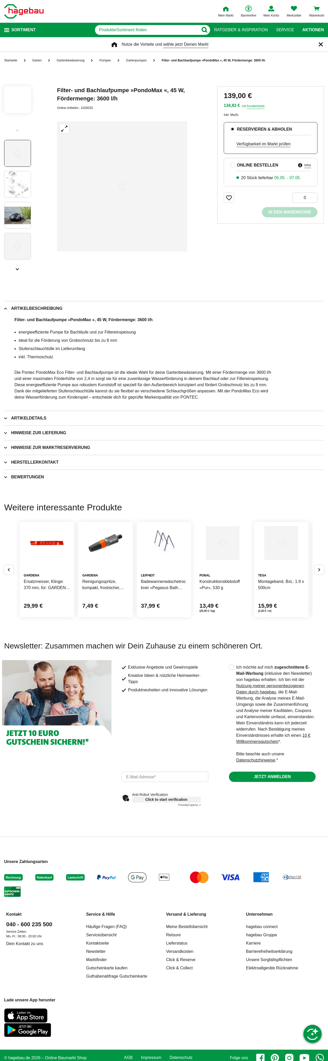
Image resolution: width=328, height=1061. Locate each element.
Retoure (173, 974)
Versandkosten (180, 990)
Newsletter (96, 990)
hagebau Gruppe (261, 974)
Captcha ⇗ (189, 844)
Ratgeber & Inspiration (241, 30)
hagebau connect (262, 966)
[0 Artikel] (305, 197)
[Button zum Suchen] (204, 30)
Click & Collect (179, 1007)
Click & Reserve (181, 999)
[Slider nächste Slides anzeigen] (17, 267)
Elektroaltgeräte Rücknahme (272, 1007)
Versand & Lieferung (186, 953)
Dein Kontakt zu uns (24, 983)
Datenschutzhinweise (255, 799)
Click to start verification (166, 839)
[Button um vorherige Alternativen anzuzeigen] (9, 589)
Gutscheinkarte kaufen (106, 1007)
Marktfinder (96, 999)
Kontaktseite (97, 982)
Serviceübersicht (101, 974)
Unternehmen (259, 953)
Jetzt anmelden (272, 816)
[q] (144, 30)
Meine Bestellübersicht (187, 966)
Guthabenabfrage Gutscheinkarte (116, 1015)
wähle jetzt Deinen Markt (185, 44)
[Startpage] (24, 11)
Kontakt (14, 953)
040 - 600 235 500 (29, 963)
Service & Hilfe (100, 953)
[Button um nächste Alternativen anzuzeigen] (319, 589)
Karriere (253, 982)
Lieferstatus (177, 982)
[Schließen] (321, 44)
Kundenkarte (256, 106)
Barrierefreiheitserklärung (269, 990)
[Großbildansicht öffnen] (122, 186)
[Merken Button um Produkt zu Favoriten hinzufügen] (229, 198)
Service (285, 30)
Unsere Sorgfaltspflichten (269, 999)
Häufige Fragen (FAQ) (106, 966)
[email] (165, 816)
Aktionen (313, 30)
